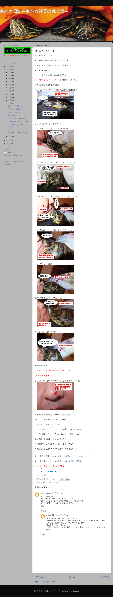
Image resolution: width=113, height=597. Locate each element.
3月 (9, 100)
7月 (9, 88)
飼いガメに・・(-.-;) (15, 130)
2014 (9, 70)
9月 (9, 81)
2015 (9, 66)
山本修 (48, 515)
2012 (9, 144)
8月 (9, 85)
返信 (42, 506)
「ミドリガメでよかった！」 (46, 429)
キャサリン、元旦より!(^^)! (18, 133)
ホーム (72, 577)
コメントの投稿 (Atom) (47, 582)
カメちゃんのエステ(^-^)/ (17, 112)
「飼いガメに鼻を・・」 (45, 424)
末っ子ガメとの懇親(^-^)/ (17, 118)
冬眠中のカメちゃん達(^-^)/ (18, 121)
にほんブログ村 (41, 475)
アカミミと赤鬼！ (14, 109)
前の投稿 (104, 577)
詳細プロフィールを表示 (13, 156)
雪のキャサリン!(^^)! (15, 106)
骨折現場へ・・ (14, 115)
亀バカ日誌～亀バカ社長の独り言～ (34, 11)
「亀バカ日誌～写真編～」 (74, 461)
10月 (10, 78)
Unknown (44, 493)
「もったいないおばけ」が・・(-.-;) (17, 125)
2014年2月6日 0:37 (62, 515)
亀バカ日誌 (54, 482)
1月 (9, 136)
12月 (10, 72)
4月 (9, 97)
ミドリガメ (45, 482)
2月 (9, 103)
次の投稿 (39, 577)
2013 (9, 140)
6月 (9, 91)
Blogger (75, 591)
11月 (10, 75)
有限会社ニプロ (10, 164)
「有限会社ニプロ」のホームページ (78, 456)
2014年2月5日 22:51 (55, 493)
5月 (9, 94)
